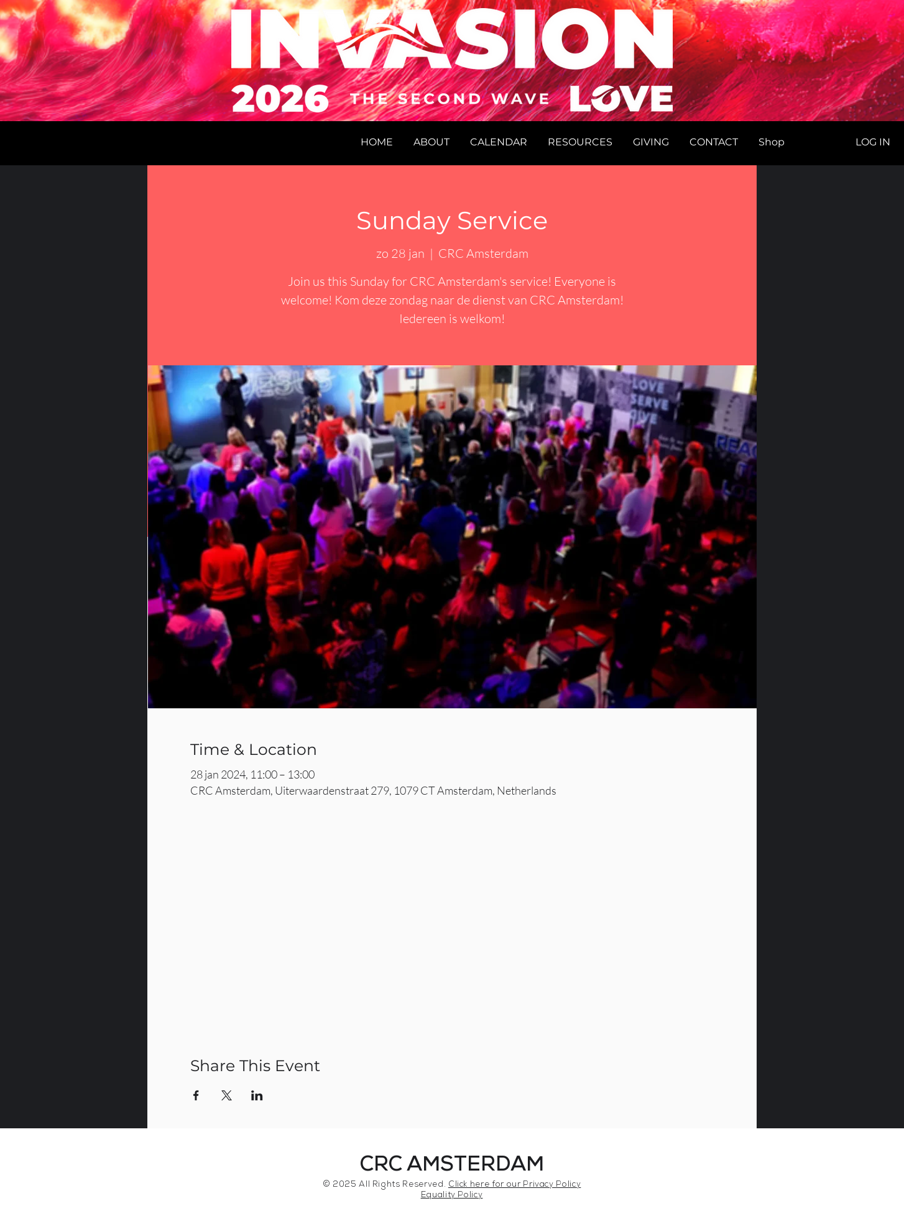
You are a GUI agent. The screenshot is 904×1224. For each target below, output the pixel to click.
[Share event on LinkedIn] (257, 1095)
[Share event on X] (227, 1095)
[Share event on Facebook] (196, 1095)
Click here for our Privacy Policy (514, 1185)
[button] (431, 142)
